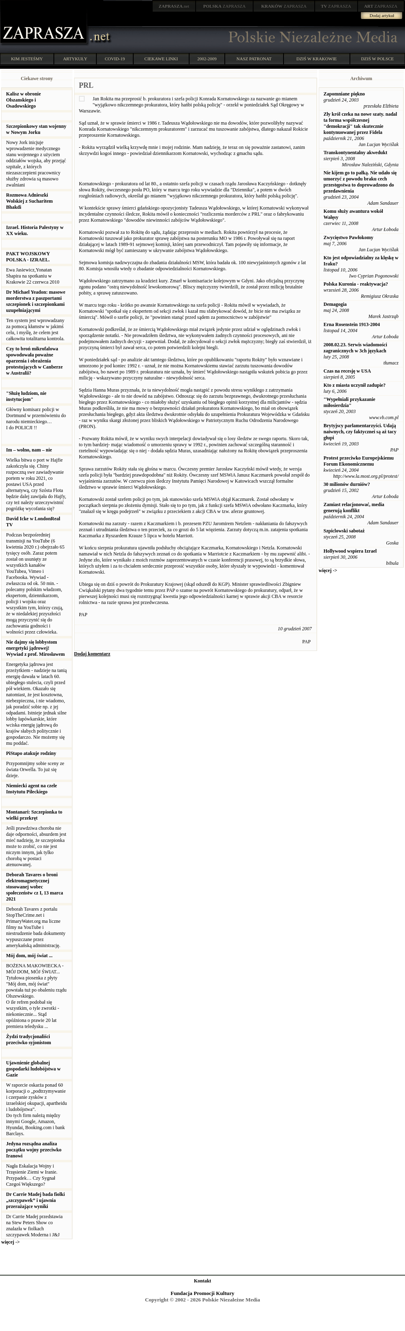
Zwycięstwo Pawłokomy (348, 237)
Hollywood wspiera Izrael (350, 551)
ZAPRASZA (224, 6)
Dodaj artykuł (382, 15)
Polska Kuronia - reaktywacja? (356, 284)
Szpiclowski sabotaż (344, 531)
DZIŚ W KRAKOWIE (316, 58)
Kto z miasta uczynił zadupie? (355, 385)
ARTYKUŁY (75, 58)
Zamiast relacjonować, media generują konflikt (354, 507)
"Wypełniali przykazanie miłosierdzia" (349, 402)
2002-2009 (207, 58)
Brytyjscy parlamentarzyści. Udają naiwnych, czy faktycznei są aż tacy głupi (360, 432)
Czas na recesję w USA (347, 371)
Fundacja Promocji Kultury (202, 1293)
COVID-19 (115, 58)
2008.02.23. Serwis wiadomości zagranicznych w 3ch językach (355, 348)
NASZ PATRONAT (254, 58)
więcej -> (10, 1242)
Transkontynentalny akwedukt (356, 152)
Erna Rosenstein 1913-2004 (352, 324)
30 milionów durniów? (347, 484)
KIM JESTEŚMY (27, 58)
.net (174, 6)
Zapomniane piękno (344, 94)
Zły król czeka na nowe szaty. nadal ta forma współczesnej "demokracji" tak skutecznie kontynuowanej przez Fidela (360, 123)
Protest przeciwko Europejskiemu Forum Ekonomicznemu (359, 461)
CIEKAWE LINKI (161, 58)
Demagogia (335, 304)
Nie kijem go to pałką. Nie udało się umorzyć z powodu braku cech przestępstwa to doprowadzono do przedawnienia (360, 182)
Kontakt (202, 1281)
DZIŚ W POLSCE (377, 58)
